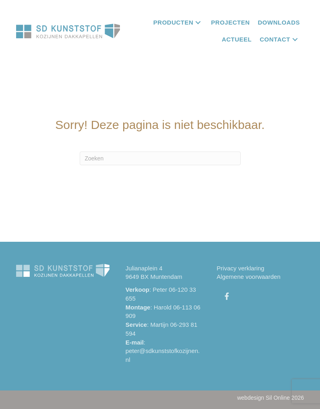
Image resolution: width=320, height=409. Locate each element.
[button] (198, 22)
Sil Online (278, 397)
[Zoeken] (160, 158)
